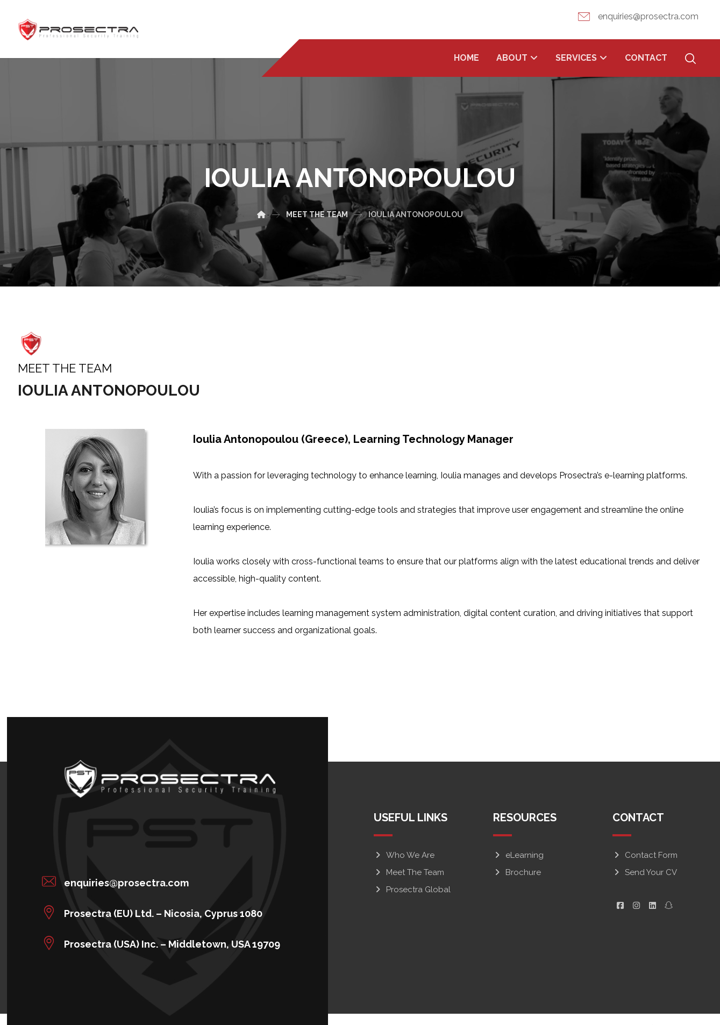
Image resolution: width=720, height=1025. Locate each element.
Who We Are (404, 856)
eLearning (518, 856)
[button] (159, 879)
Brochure (517, 873)
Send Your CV (644, 873)
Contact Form (645, 856)
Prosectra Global (412, 890)
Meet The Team (409, 873)
